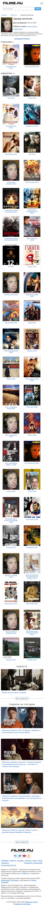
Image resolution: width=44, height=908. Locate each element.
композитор (18, 29)
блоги (35, 860)
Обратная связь (31, 902)
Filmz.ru (26, 873)
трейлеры (5, 860)
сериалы (28, 860)
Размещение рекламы (22, 904)
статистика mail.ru (8, 865)
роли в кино (32, 26)
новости (13, 860)
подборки (5, 863)
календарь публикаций (33, 863)
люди (40, 860)
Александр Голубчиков (10, 880)
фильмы (20, 860)
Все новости (22, 699)
